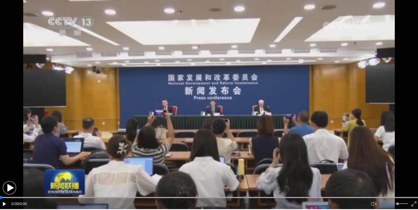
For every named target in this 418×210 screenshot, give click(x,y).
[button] (9, 187)
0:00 (15, 204)
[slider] (397, 203)
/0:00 (23, 204)
